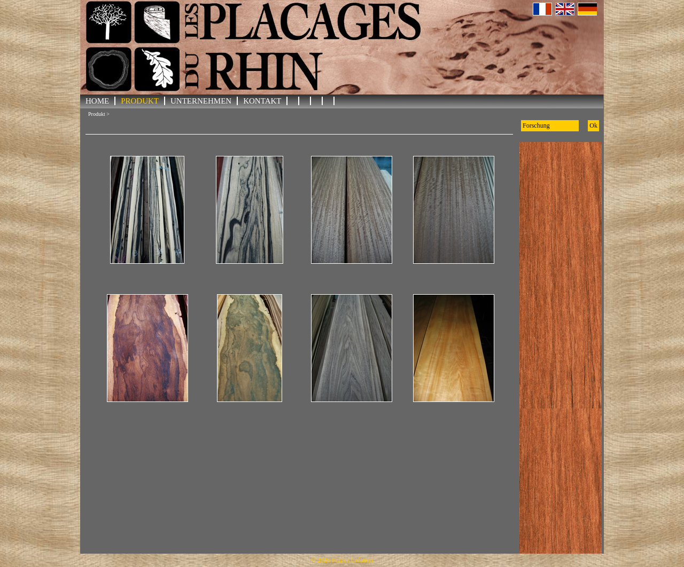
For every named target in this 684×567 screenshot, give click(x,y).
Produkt (140, 101)
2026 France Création (345, 560)
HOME (97, 101)
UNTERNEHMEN (200, 101)
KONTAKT (262, 101)
